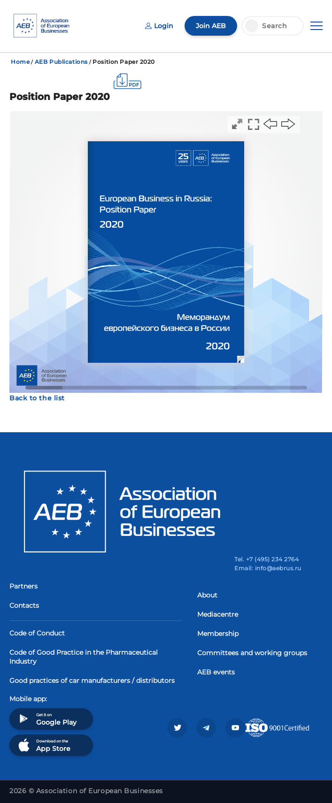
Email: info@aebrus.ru (267, 568)
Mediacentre (217, 614)
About (207, 595)
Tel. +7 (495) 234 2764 (266, 559)
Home (20, 61)
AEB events (216, 672)
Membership (218, 633)
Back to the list (37, 398)
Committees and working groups (252, 653)
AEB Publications (61, 61)
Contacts (24, 605)
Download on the (43, 745)
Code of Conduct (37, 633)
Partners (23, 586)
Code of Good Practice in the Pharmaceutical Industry (83, 656)
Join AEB (211, 26)
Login (159, 26)
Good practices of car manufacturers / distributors (92, 680)
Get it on (46, 719)
